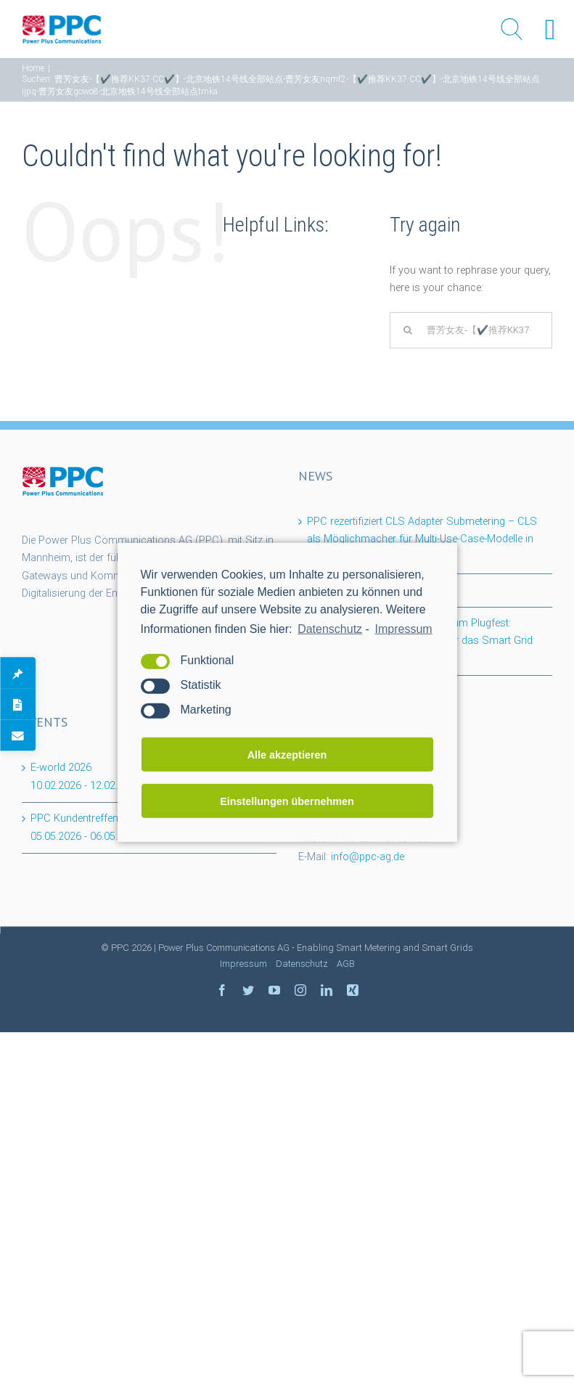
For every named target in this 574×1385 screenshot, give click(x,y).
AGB (346, 963)
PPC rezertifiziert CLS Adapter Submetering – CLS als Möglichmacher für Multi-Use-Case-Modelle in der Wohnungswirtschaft (422, 539)
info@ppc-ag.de (367, 857)
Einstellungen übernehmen (287, 801)
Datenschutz (330, 629)
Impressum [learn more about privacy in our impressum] (403, 629)
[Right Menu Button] (550, 29)
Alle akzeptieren (287, 755)
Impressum (243, 963)
